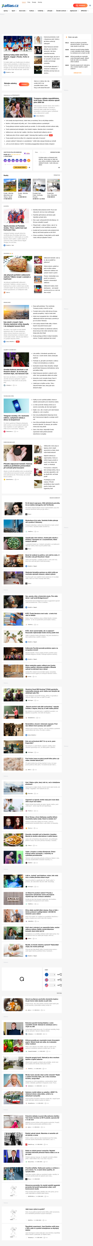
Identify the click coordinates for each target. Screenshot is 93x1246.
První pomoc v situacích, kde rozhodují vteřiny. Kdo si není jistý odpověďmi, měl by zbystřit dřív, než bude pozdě (52, 472)
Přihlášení (80, 5)
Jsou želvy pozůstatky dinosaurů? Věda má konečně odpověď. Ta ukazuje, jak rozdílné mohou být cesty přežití (45, 424)
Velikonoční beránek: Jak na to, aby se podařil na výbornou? (52, 260)
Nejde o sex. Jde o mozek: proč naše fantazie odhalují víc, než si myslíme (46, 411)
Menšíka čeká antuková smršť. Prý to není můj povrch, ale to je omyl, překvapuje (45, 211)
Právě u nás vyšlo (71, 37)
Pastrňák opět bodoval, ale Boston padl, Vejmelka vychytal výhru (44, 216)
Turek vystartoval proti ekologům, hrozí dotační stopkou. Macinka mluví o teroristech (29, 129)
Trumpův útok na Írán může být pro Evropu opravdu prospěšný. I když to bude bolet (45, 312)
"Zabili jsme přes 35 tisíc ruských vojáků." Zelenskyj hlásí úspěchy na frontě (29, 135)
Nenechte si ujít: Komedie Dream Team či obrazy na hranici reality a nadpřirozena (44, 379)
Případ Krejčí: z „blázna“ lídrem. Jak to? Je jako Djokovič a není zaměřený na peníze (45, 226)
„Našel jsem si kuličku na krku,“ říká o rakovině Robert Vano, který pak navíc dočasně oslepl (43, 385)
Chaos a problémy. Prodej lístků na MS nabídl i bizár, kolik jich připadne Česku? (46, 236)
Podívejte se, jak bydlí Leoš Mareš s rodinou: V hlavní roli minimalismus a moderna (45, 362)
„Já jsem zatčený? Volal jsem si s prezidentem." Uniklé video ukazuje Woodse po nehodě (31, 141)
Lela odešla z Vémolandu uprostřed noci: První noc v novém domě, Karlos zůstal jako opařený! (45, 356)
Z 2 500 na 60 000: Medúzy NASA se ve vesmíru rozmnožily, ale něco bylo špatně (44, 406)
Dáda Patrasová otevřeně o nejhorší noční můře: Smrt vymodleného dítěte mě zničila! (45, 374)
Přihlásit (24, 84)
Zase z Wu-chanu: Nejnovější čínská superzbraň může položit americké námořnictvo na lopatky (43, 432)
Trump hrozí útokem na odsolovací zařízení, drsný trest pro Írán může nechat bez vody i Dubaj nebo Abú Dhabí (45, 331)
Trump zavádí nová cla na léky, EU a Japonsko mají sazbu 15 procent (25, 138)
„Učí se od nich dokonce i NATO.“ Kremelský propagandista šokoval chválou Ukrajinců (30, 144)
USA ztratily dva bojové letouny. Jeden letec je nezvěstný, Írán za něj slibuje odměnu (29, 120)
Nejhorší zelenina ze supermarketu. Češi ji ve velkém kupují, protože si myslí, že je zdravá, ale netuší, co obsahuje (51, 460)
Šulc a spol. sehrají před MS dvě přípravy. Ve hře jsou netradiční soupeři (45, 221)
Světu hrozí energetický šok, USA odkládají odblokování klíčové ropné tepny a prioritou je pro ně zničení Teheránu (46, 318)
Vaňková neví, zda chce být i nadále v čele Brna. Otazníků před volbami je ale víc (29, 132)
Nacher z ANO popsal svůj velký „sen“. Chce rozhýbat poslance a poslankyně (27, 123)
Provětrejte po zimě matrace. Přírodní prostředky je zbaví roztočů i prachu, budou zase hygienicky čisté (52, 484)
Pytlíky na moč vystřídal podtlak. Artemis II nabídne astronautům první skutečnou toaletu (46, 401)
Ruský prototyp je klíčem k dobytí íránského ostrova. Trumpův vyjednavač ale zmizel (45, 337)
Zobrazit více (77, 73)
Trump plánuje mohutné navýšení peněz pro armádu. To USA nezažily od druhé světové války (32, 126)
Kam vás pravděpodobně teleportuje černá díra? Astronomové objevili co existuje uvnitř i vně (45, 417)
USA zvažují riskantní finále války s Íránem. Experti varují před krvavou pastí (45, 325)
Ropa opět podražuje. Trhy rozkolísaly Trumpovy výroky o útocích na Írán (43, 307)
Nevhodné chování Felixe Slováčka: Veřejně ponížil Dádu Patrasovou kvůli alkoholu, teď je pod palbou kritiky (46, 368)
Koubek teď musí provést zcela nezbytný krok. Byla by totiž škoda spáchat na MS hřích (46, 231)
